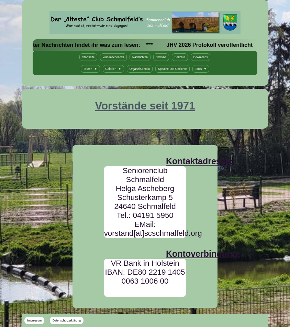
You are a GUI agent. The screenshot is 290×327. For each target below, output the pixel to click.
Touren (90, 69)
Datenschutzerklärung (67, 320)
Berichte (180, 57)
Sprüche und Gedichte (172, 69)
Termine (161, 57)
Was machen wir (113, 57)
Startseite (88, 57)
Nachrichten (140, 57)
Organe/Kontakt (140, 69)
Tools (201, 69)
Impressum (34, 320)
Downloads (200, 57)
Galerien (113, 69)
